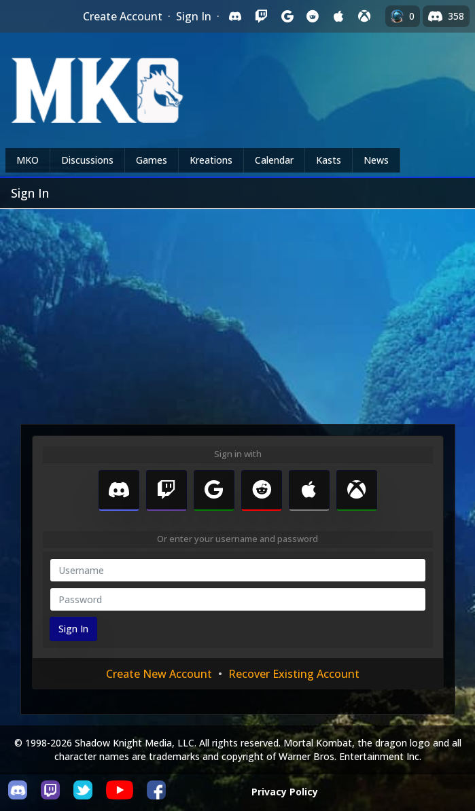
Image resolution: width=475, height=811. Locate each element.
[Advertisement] (237, 311)
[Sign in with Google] (287, 16)
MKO (27, 160)
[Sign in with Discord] (235, 16)
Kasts (328, 160)
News (376, 160)
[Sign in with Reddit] (312, 16)
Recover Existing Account (293, 673)
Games (151, 160)
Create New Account (159, 673)
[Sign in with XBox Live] (364, 16)
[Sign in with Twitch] (261, 16)
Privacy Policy (284, 791)
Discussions (87, 160)
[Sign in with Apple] (338, 16)
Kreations (211, 160)
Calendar (274, 160)
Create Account (122, 16)
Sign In (193, 16)
